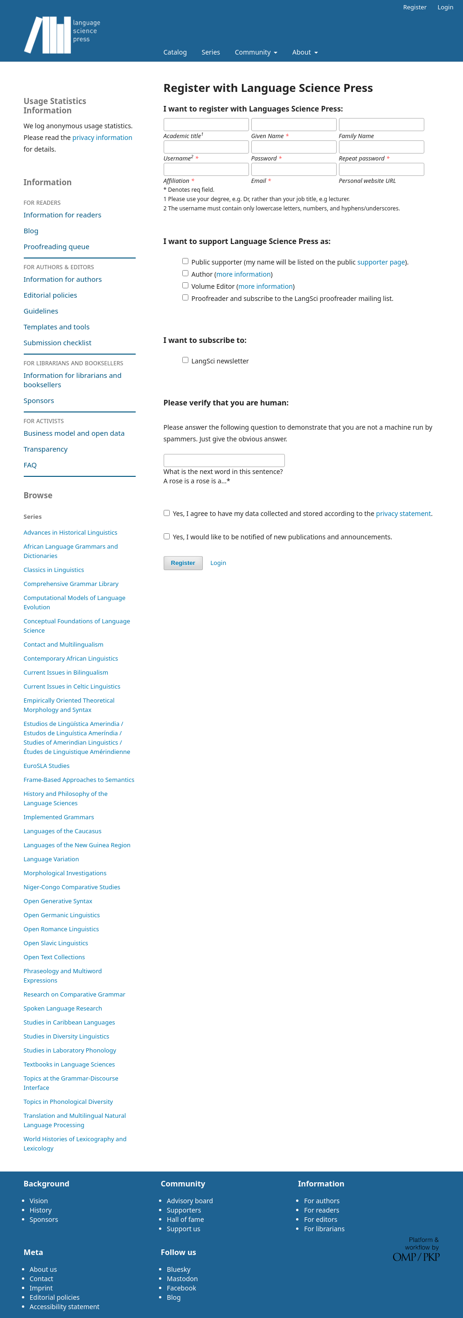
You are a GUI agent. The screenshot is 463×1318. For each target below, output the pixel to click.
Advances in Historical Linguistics (70, 532)
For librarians (324, 1228)
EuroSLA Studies (47, 765)
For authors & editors (59, 266)
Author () (232, 274)
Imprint (41, 1287)
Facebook (181, 1287)
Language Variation (51, 859)
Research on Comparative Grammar (74, 994)
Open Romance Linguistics (61, 929)
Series (210, 52)
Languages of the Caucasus (63, 831)
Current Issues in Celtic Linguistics (72, 686)
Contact (42, 1278)
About (302, 52)
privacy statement (403, 513)
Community (253, 52)
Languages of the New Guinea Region (77, 845)
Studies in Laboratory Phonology (70, 1050)
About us (43, 1269)
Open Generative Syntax (58, 901)
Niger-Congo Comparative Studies (72, 887)
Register (415, 7)
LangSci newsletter (220, 360)
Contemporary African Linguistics (71, 658)
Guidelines (41, 310)
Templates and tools (58, 326)
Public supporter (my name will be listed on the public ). (300, 262)
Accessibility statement (65, 1306)
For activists (44, 420)
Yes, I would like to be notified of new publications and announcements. (278, 536)
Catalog (175, 52)
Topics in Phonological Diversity (68, 1101)
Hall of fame (185, 1219)
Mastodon (182, 1278)
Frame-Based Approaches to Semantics (79, 779)
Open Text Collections (54, 957)
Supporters (184, 1210)
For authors (321, 1200)
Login (445, 7)
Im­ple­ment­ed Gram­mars (59, 817)
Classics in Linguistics (54, 569)
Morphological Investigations (65, 873)
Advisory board (190, 1200)
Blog (31, 230)
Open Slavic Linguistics (56, 943)
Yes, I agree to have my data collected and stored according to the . (298, 513)
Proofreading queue (57, 246)
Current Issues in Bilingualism (66, 672)
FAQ (30, 464)
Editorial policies (50, 295)
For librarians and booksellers (74, 362)
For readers (42, 202)
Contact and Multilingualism (64, 644)
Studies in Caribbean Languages (69, 1022)
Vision (39, 1200)
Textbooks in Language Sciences (69, 1064)
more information (243, 274)
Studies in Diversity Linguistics (67, 1036)
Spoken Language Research (63, 1008)
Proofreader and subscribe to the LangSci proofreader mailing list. (293, 298)
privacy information (102, 137)
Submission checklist (58, 342)
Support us (183, 1228)
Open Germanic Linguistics (62, 915)
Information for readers (63, 214)
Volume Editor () (243, 286)
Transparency (46, 448)
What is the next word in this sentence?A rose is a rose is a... (223, 476)
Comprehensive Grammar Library (71, 583)
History (41, 1210)
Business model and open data (74, 433)
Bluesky (179, 1269)
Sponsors (39, 400)
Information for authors (63, 279)
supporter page (381, 262)
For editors (320, 1219)
